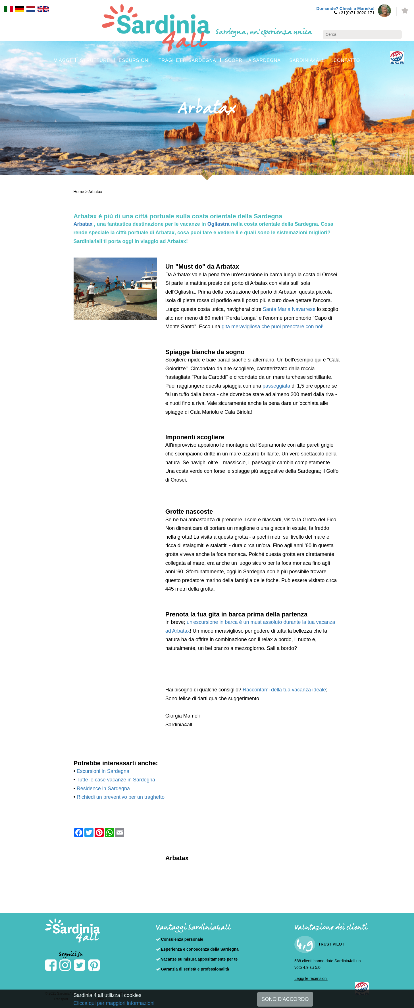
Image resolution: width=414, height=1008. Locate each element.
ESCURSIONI (134, 60)
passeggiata (276, 386)
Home (79, 191)
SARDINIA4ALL (307, 60)
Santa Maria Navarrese (290, 309)
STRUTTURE (95, 60)
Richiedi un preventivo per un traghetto (121, 797)
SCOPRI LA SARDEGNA (253, 60)
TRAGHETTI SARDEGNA (187, 60)
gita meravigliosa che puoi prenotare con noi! (272, 326)
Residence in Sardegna (103, 788)
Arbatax (95, 191)
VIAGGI (62, 60)
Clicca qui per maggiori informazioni (114, 1003)
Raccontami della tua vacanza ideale (284, 690)
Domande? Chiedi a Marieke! (345, 8)
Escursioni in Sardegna (103, 771)
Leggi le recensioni (311, 978)
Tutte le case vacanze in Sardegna (115, 780)
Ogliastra (219, 224)
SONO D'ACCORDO (285, 999)
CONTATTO (347, 60)
